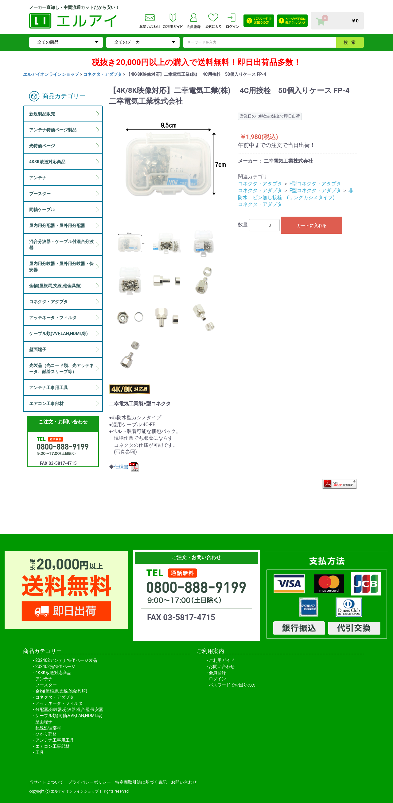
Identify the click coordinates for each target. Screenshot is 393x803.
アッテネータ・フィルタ (59, 703)
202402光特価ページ (55, 666)
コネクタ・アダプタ (102, 74)
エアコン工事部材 (52, 746)
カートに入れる (312, 225)
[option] (171, 163)
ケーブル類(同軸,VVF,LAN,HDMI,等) (69, 715)
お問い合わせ (222, 666)
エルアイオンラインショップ (51, 74)
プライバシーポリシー (89, 782)
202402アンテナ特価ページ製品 (66, 660)
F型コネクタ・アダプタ (315, 184)
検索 (351, 42)
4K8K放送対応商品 (53, 672)
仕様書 (126, 467)
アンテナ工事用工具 (54, 740)
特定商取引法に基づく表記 (141, 782)
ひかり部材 (46, 734)
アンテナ (44, 678)
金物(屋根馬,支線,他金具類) (61, 691)
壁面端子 (44, 721)
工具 (39, 752)
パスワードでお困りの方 (232, 684)
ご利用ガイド (222, 660)
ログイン (217, 678)
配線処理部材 (48, 727)
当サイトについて (46, 782)
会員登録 (217, 672)
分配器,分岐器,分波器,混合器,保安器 (69, 709)
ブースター (46, 684)
